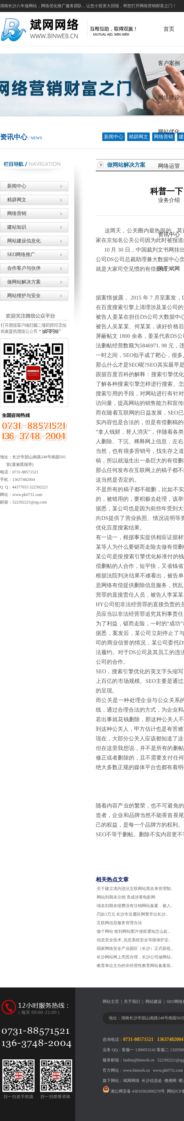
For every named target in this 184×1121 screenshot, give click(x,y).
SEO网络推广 (17, 254)
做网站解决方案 (20, 281)
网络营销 (13, 213)
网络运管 (169, 166)
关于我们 (132, 1001)
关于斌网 (169, 268)
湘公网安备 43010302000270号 (134, 1091)
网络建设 (169, 97)
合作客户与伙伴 (20, 268)
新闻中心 (113, 136)
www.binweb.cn (136, 1070)
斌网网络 (131, 1080)
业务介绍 (169, 200)
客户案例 (169, 63)
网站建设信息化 (20, 240)
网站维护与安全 (20, 295)
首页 (168, 29)
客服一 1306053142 (139, 1049)
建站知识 (13, 227)
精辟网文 (138, 136)
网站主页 (111, 1001)
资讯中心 (169, 234)
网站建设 (153, 1001)
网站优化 (169, 132)
